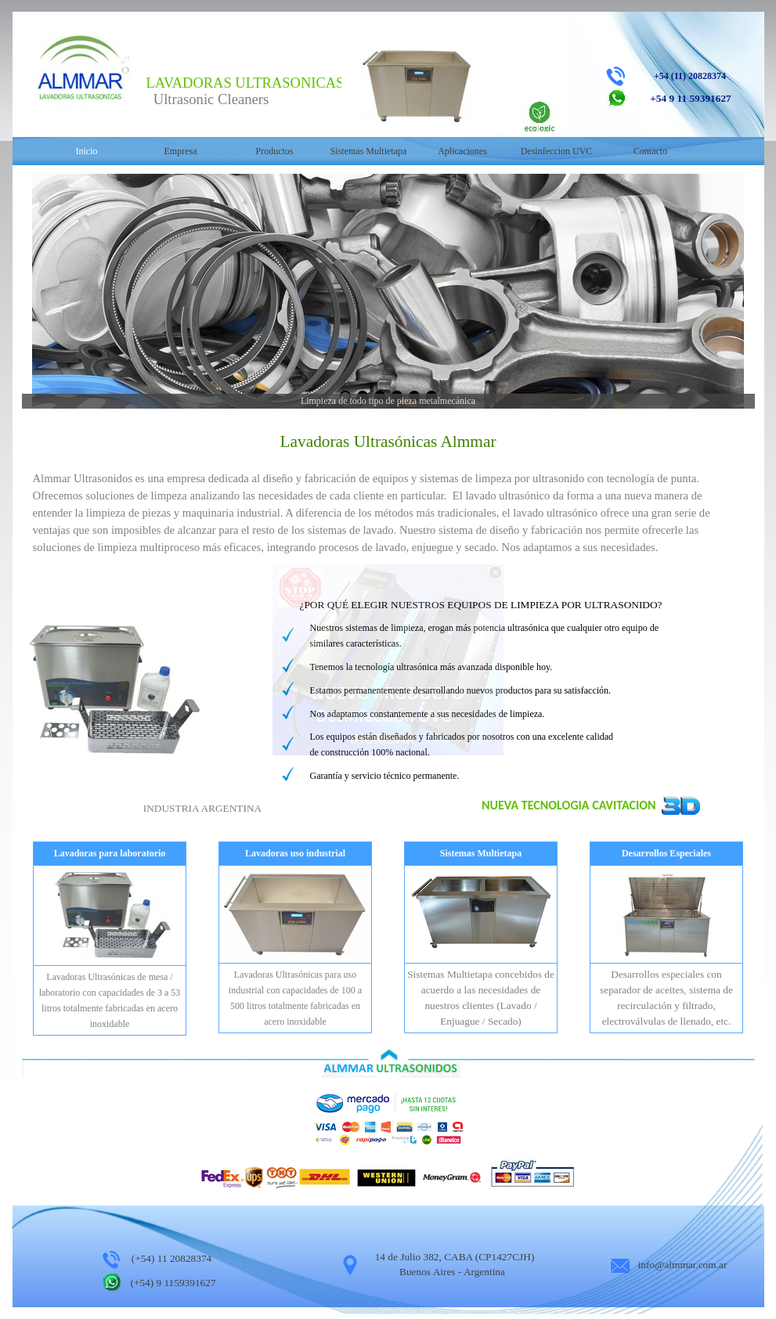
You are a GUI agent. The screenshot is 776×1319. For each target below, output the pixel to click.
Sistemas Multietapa (368, 151)
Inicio (87, 151)
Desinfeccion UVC (557, 151)
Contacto (650, 151)
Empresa (180, 151)
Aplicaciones (462, 151)
